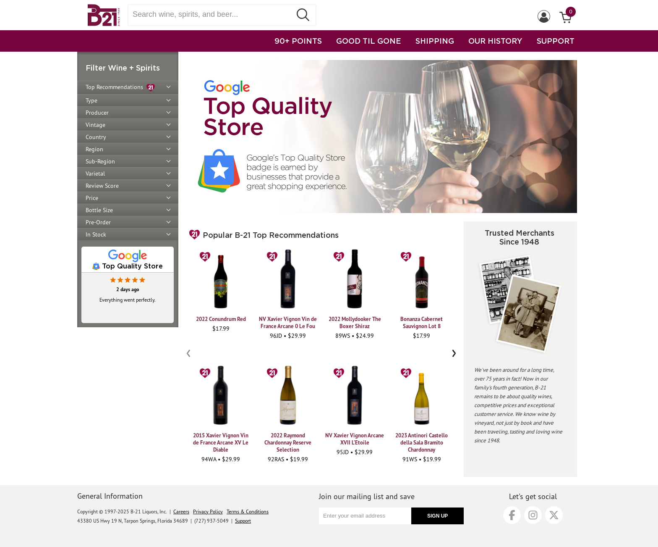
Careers (181, 511)
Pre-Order (98, 222)
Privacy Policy (208, 511)
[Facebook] (512, 515)
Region (94, 149)
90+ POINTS (298, 41)
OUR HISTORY (495, 41)
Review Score (102, 185)
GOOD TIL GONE (368, 41)
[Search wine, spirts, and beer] (212, 14)
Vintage (95, 125)
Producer (97, 112)
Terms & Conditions (248, 511)
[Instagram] (533, 515)
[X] (554, 515)
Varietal (95, 173)
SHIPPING (434, 41)
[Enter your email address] (365, 516)
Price (92, 198)
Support (243, 521)
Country (96, 137)
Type (91, 100)
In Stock (96, 234)
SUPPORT (555, 41)
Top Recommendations (120, 87)
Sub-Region (100, 161)
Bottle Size (99, 210)
